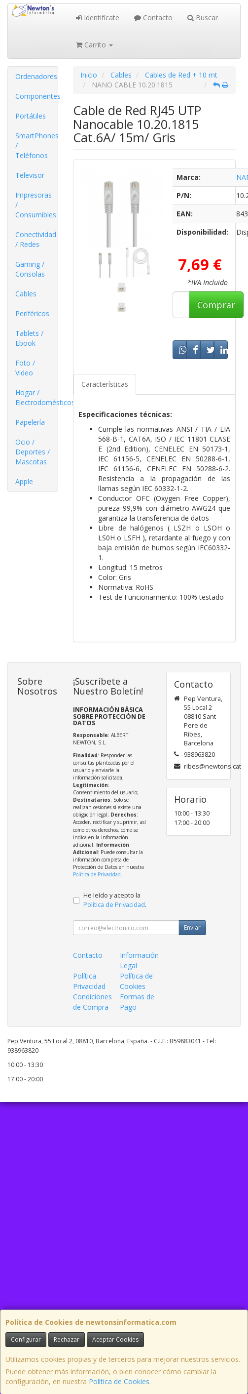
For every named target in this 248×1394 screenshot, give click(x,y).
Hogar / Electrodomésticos (36, 397)
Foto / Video (25, 367)
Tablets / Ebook (29, 338)
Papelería (30, 422)
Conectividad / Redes (35, 239)
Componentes (36, 96)
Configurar (26, 1339)
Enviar (192, 927)
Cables (25, 293)
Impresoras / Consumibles (35, 204)
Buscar (202, 17)
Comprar (216, 305)
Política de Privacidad (97, 874)
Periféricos (32, 313)
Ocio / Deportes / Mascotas (32, 451)
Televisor (29, 175)
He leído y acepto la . (114, 900)
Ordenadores (36, 76)
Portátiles (30, 116)
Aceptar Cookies (115, 1339)
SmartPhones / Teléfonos (36, 145)
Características (104, 384)
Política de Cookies (119, 1381)
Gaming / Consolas (30, 269)
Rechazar (66, 1339)
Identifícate (97, 17)
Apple (24, 481)
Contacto (153, 17)
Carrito (94, 44)
